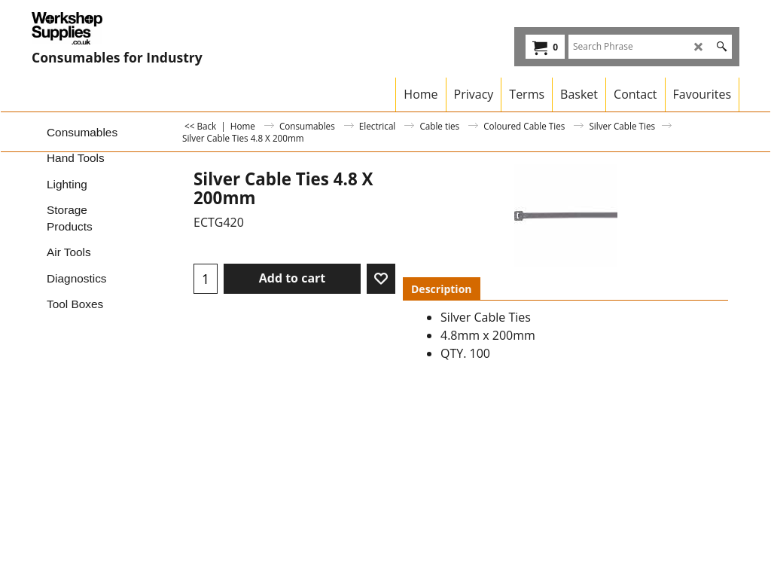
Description (441, 289)
